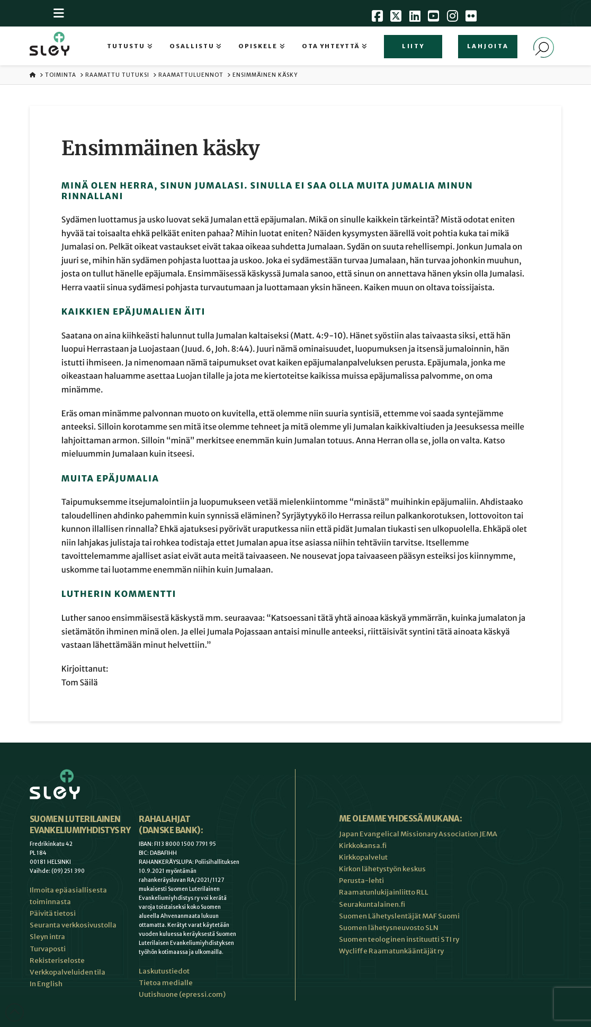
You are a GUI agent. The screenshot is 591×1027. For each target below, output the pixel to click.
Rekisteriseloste (57, 960)
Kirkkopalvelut (363, 857)
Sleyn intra (47, 936)
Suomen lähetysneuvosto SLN (388, 927)
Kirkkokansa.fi (363, 845)
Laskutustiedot (164, 971)
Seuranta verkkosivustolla (73, 925)
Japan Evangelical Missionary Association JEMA (418, 833)
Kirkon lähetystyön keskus (382, 868)
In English (46, 983)
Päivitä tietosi (53, 913)
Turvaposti (48, 948)
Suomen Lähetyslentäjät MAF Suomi (399, 916)
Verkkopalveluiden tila (67, 972)
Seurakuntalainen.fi (372, 904)
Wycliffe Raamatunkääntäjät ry (391, 950)
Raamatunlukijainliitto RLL (383, 892)
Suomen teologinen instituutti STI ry (399, 939)
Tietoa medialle (166, 982)
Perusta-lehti (361, 880)
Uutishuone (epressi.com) (182, 994)
